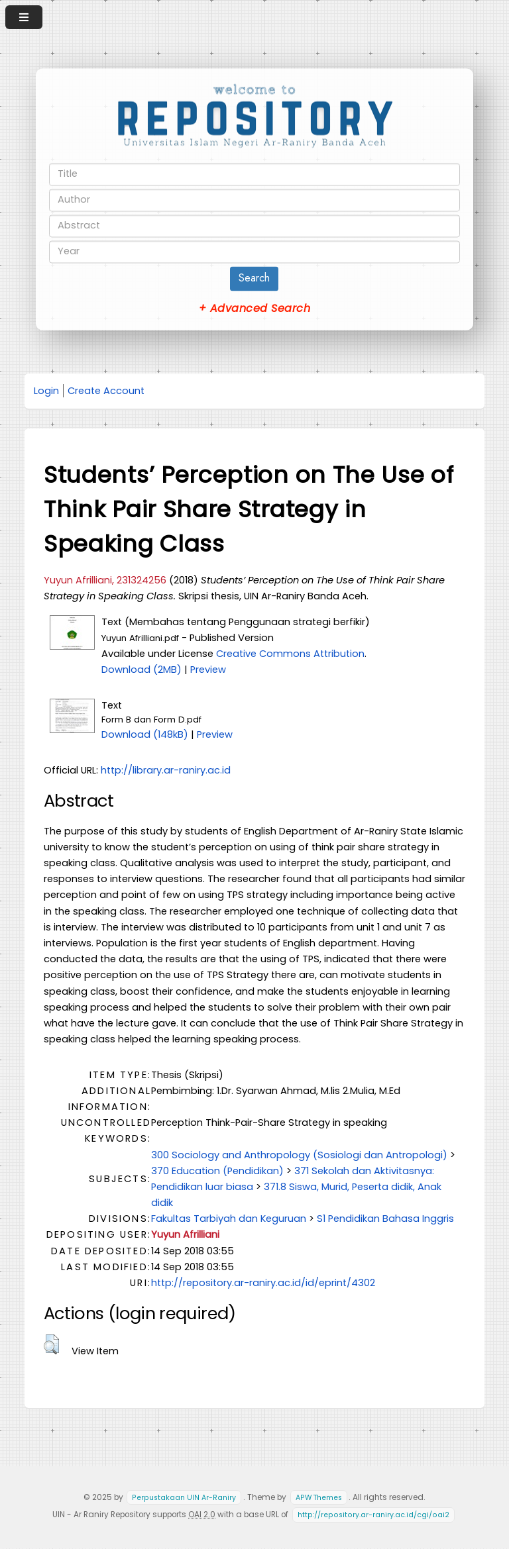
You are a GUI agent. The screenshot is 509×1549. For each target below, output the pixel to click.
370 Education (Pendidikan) (217, 1170)
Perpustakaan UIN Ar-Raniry (184, 1498)
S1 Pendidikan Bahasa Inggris (385, 1218)
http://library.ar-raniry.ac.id (166, 770)
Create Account (106, 390)
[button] (51, 1344)
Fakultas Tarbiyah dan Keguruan (228, 1218)
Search (254, 277)
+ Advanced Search (254, 308)
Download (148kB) (144, 734)
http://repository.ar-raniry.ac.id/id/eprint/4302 (263, 1282)
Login (46, 390)
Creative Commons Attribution (290, 653)
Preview (208, 669)
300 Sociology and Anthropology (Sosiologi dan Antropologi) (299, 1155)
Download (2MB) (141, 669)
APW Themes (319, 1498)
